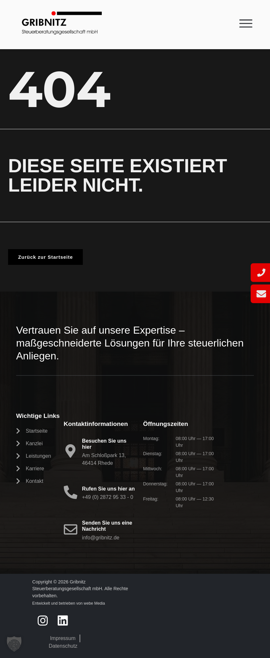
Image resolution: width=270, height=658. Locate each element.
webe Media (94, 603)
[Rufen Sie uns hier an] (70, 492)
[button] (14, 644)
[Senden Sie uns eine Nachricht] (70, 529)
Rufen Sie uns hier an (108, 488)
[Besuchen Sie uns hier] (70, 451)
